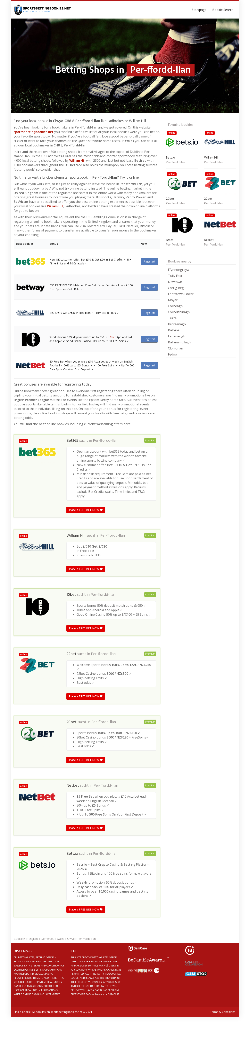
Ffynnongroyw (178, 270)
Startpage (199, 10)
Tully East (175, 276)
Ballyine (173, 330)
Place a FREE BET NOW (86, 510)
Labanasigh (176, 336)
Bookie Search (222, 10)
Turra (172, 318)
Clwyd (71, 939)
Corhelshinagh (179, 312)
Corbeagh (175, 306)
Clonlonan (175, 348)
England (33, 939)
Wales (60, 939)
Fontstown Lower (181, 294)
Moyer (173, 300)
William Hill (77, 160)
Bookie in (20, 939)
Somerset (47, 939)
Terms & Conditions (222, 1012)
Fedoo (172, 354)
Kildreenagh (177, 324)
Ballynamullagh (179, 342)
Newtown (175, 282)
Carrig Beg (176, 288)
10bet (112, 337)
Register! (149, 261)
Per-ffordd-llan (105, 440)
